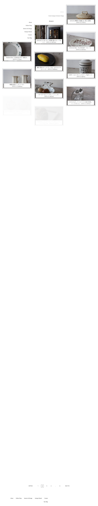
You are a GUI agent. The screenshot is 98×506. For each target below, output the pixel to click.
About (30, 22)
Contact (30, 35)
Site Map (29, 38)
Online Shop (29, 25)
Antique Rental (28, 31)
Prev (31, 486)
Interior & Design (27, 28)
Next (66, 486)
